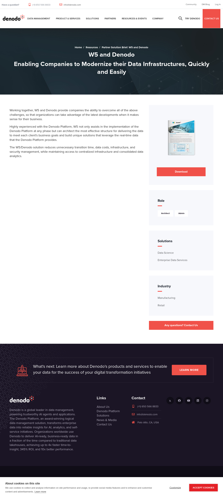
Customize (175, 487)
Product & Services (68, 18)
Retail (161, 305)
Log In (218, 4)
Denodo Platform (108, 411)
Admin (181, 213)
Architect (165, 213)
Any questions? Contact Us (181, 325)
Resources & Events (134, 18)
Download (181, 172)
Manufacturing (166, 298)
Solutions (92, 18)
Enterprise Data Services (172, 260)
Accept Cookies (203, 487)
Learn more (189, 370)
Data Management (38, 18)
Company (158, 18)
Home (78, 47)
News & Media (107, 420)
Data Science (166, 253)
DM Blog (206, 4)
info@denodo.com (72, 4)
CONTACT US (211, 18)
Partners (110, 18)
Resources (92, 47)
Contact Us (104, 424)
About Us (103, 406)
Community (191, 4)
